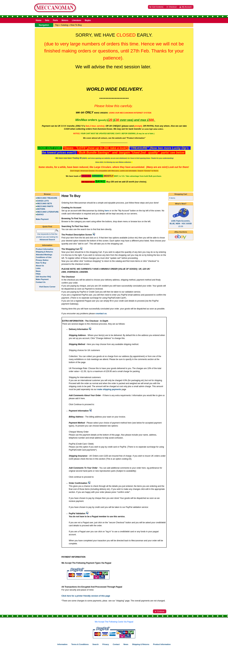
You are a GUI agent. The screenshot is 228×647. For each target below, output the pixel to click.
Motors (65, 20)
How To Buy (76, 25)
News (38, 271)
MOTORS (41, 209)
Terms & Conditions (80, 644)
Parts (55, 20)
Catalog (64, 25)
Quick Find (47, 227)
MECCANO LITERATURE (48, 212)
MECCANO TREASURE (47, 198)
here (107, 210)
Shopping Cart (180, 194)
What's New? (180, 204)
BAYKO (40, 214)
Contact (116, 644)
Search (95, 644)
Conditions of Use (44, 257)
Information (47, 245)
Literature (76, 20)
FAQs (38, 274)
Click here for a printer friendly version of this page (86, 596)
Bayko (88, 20)
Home (38, 20)
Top (57, 25)
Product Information (44, 249)
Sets (47, 20)
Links (38, 268)
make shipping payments (109, 389)
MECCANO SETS (44, 203)
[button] (156, 7)
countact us (101, 313)
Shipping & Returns (44, 252)
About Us (40, 266)
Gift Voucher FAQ (43, 277)
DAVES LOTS (43, 201)
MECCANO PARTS (45, 206)
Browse (47, 194)
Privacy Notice (42, 260)
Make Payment (42, 279)
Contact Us (41, 282)
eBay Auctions (180, 232)
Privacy (105, 644)
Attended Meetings (44, 255)
